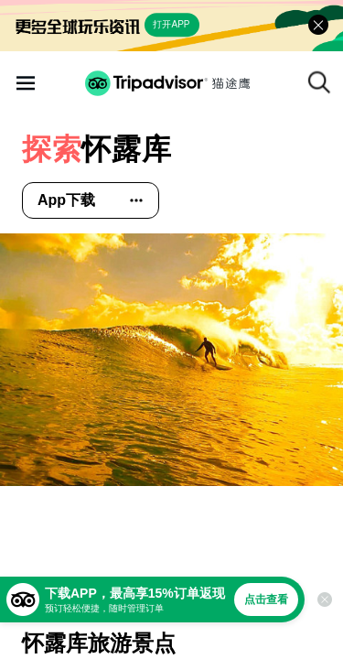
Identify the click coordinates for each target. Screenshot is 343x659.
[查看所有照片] (171, 359)
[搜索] (319, 82)
